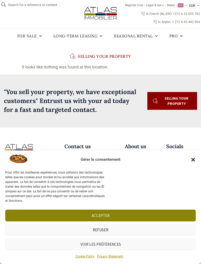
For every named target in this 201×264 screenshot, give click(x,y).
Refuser (100, 229)
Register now (134, 5)
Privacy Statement (110, 256)
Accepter (101, 215)
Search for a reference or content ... (34, 5)
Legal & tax (155, 5)
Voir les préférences (100, 244)
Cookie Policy (84, 256)
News (171, 5)
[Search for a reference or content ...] (3, 4)
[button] (193, 159)
